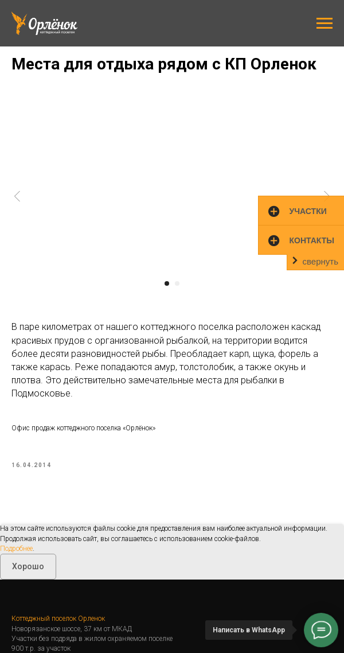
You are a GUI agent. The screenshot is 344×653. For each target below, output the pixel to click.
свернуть (320, 261)
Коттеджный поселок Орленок (58, 617)
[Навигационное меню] (324, 23)
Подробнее (16, 547)
